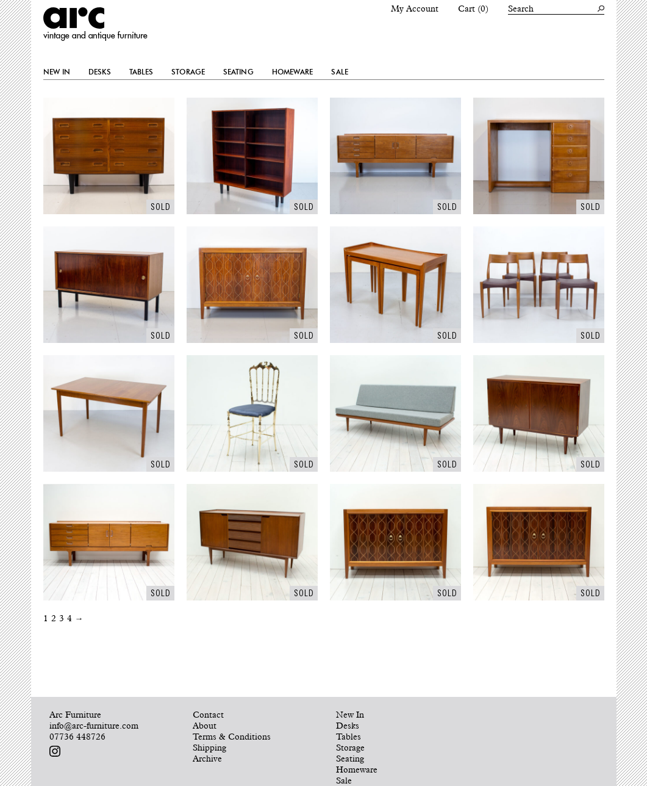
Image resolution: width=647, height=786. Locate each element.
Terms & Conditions (232, 736)
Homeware (292, 72)
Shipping (209, 747)
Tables (141, 72)
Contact (208, 714)
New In (57, 72)
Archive (207, 758)
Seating (238, 72)
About (204, 725)
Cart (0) (473, 8)
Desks (99, 72)
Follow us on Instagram (54, 751)
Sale (339, 72)
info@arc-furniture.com (93, 725)
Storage (188, 72)
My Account (414, 8)
